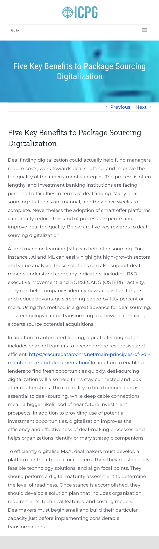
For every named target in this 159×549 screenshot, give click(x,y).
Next (141, 107)
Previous (120, 107)
